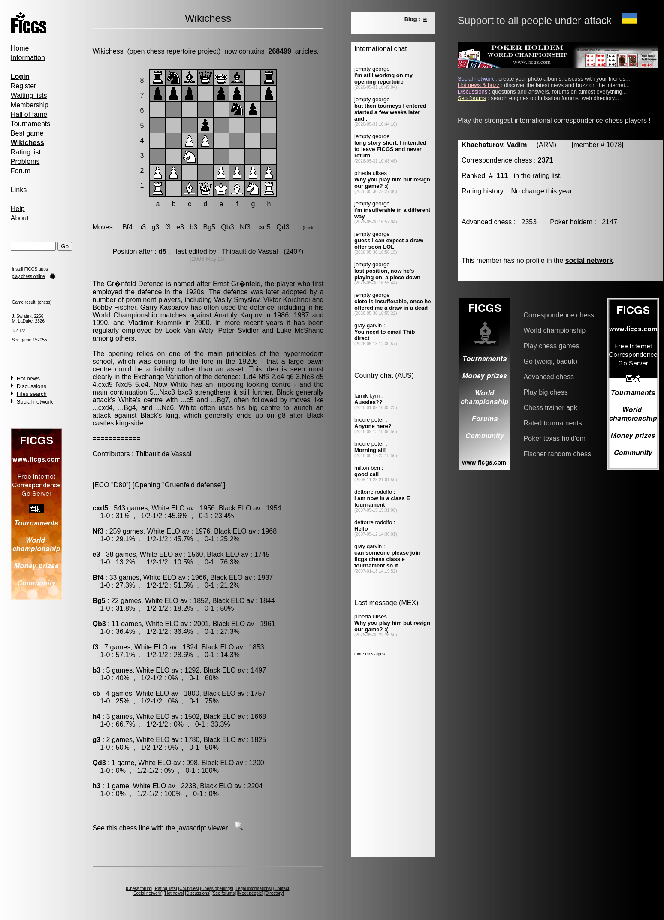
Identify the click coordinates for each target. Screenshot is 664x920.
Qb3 (227, 227)
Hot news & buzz (479, 85)
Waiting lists (29, 95)
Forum (20, 171)
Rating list (26, 152)
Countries (188, 888)
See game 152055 (29, 340)
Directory (274, 893)
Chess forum (139, 888)
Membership (29, 105)
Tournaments (31, 123)
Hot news (28, 378)
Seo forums (224, 893)
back (308, 228)
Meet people (250, 893)
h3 (142, 227)
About (20, 218)
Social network (35, 401)
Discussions (31, 386)
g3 (155, 227)
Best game (27, 133)
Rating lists (165, 888)
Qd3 (282, 227)
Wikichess (108, 51)
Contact (281, 888)
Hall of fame (29, 114)
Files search (32, 394)
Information (28, 57)
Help (18, 208)
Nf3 (245, 227)
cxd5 (263, 227)
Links (19, 189)
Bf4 (127, 227)
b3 (193, 227)
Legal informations (253, 888)
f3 (168, 227)
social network (589, 260)
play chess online (28, 276)
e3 (180, 227)
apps (43, 269)
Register (23, 86)
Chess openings (216, 888)
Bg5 (209, 227)
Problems (25, 161)
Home (20, 48)
